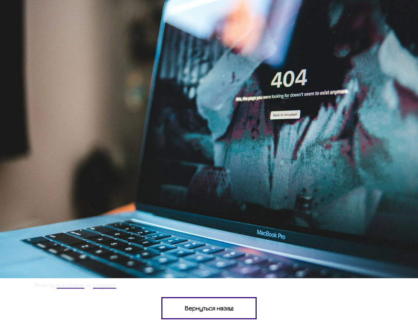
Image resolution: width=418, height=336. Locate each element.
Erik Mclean (70, 285)
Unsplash (104, 285)
